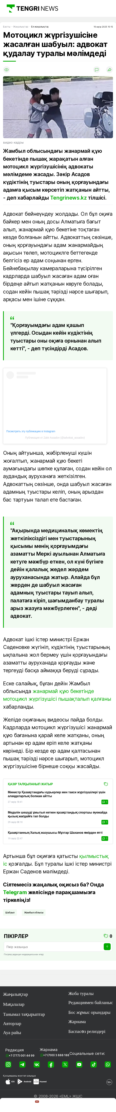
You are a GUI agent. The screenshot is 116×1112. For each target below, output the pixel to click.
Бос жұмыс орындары (89, 1012)
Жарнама (77, 1021)
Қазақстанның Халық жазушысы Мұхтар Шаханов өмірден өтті (55, 832)
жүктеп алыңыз (27, 1075)
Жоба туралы (81, 993)
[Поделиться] (109, 69)
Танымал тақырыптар (24, 1014)
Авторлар (12, 1023)
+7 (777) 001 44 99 (21, 1055)
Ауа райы (12, 1032)
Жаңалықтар (15, 994)
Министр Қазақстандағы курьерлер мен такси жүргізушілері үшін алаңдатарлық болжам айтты (56, 794)
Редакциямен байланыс (90, 1002)
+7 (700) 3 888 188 (56, 1055)
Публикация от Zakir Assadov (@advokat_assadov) (55, 437)
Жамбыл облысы (33, 912)
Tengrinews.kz (68, 198)
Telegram (15, 892)
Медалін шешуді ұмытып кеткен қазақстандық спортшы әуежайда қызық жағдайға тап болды (57, 814)
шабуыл (10, 912)
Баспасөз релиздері (86, 1031)
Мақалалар (13, 1004)
